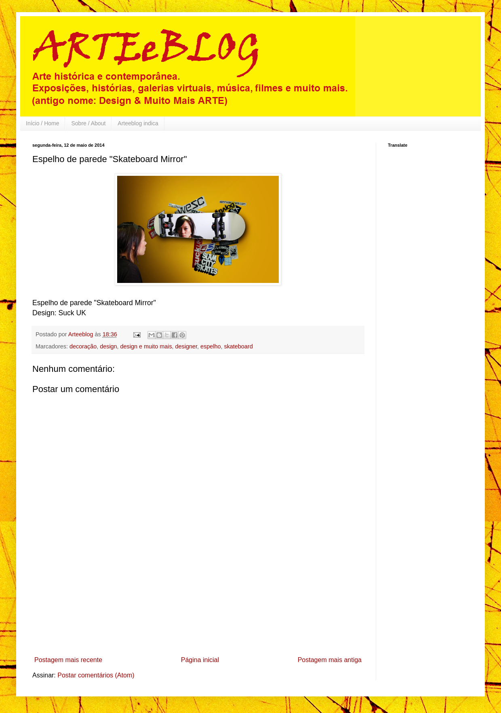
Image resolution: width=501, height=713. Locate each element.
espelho (210, 346)
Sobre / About (88, 123)
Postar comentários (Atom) (95, 675)
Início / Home (42, 123)
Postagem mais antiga (330, 659)
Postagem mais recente (68, 659)
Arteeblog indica (138, 123)
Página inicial (200, 659)
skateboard (238, 346)
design (108, 346)
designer (186, 346)
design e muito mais (146, 346)
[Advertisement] (198, 612)
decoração (83, 346)
